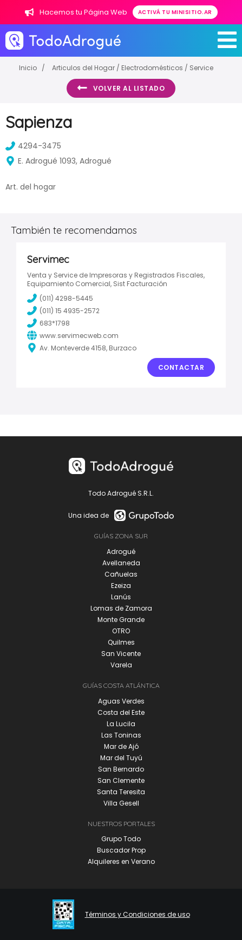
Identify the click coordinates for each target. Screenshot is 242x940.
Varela (121, 665)
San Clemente (121, 780)
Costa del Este (121, 712)
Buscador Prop (121, 850)
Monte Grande (121, 619)
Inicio (28, 67)
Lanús (121, 596)
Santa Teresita (121, 791)
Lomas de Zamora (121, 608)
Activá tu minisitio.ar (175, 12)
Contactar (181, 367)
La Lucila (121, 723)
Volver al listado (121, 88)
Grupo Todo (121, 838)
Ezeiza (121, 585)
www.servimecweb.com (73, 335)
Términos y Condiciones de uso (137, 914)
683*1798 (48, 323)
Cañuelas (121, 574)
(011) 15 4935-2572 (63, 310)
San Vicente (121, 653)
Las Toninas (121, 735)
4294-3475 (33, 146)
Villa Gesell (121, 803)
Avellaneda (121, 562)
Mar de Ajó (121, 746)
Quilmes (121, 642)
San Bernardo (121, 769)
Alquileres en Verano (121, 861)
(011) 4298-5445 (60, 298)
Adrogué (121, 551)
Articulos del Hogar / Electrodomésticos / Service (132, 67)
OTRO (121, 630)
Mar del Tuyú (121, 757)
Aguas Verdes (121, 701)
